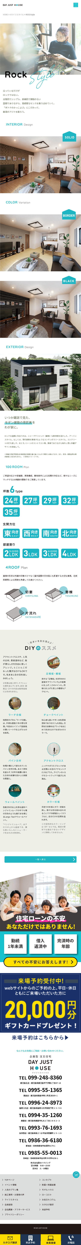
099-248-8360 (45, 1077)
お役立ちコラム (49, 1199)
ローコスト (47, 1194)
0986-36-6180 (45, 1140)
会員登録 (8, 1204)
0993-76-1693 (45, 1127)
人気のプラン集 (11, 1189)
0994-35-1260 (45, 1115)
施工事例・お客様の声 (14, 1194)
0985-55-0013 (45, 1152)
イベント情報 (10, 1184)
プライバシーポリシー (14, 1214)
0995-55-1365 (45, 1089)
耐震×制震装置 (49, 1184)
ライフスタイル (11, 1199)
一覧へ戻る (40, 859)
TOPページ (9, 1179)
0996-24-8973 (45, 1102)
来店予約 (46, 1209)
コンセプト (47, 1179)
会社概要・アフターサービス (17, 1209)
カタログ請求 (48, 1204)
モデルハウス (48, 1189)
